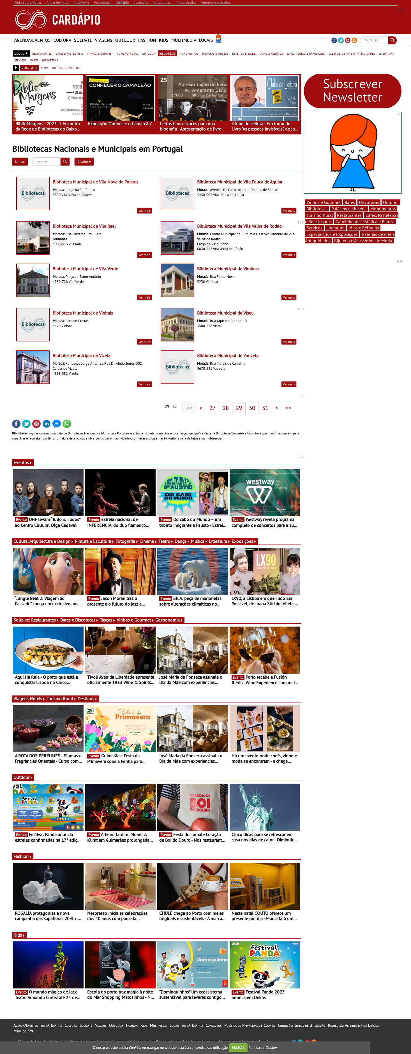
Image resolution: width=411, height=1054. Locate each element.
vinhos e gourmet (100, 53)
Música (199, 541)
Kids (163, 40)
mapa (44, 67)
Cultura (62, 40)
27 (212, 408)
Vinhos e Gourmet (135, 620)
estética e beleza (244, 53)
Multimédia (183, 40)
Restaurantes (45, 620)
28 (226, 408)
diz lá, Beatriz (51, 1025)
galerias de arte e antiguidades (352, 53)
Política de (262, 1047)
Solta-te (83, 40)
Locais (206, 40)
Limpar (20, 161)
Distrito (84, 161)
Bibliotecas (316, 208)
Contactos (213, 1025)
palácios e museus (215, 53)
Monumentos (383, 208)
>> (288, 408)
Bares (350, 202)
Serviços (314, 228)
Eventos (22, 462)
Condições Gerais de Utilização (301, 1025)
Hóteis (37, 698)
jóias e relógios (271, 53)
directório (29, 67)
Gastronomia (169, 620)
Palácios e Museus (348, 208)
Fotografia (127, 541)
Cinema (148, 541)
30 (252, 408)
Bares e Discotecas (79, 620)
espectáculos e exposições (306, 53)
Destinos (88, 698)
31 (265, 408)
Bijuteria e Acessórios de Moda (363, 240)
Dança (182, 541)
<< (189, 408)
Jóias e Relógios (363, 228)
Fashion (147, 40)
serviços (20, 59)
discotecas (50, 59)
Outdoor (125, 40)
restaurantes (42, 53)
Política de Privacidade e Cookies (249, 1025)
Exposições (244, 541)
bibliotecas (167, 53)
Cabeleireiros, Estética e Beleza (365, 221)
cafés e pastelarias (69, 53)
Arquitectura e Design (51, 541)
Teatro (166, 541)
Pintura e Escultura (94, 541)
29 (239, 408)
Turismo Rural (62, 698)
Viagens (103, 40)
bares (34, 59)
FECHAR (238, 1047)
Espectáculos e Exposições (332, 234)
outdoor (148, 53)
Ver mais (144, 210)
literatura (386, 53)
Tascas (108, 620)
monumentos (188, 53)
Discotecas (369, 202)
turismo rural (127, 53)
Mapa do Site (23, 1031)
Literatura (219, 541)
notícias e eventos (65, 67)
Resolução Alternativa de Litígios (353, 1025)
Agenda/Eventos (32, 40)
